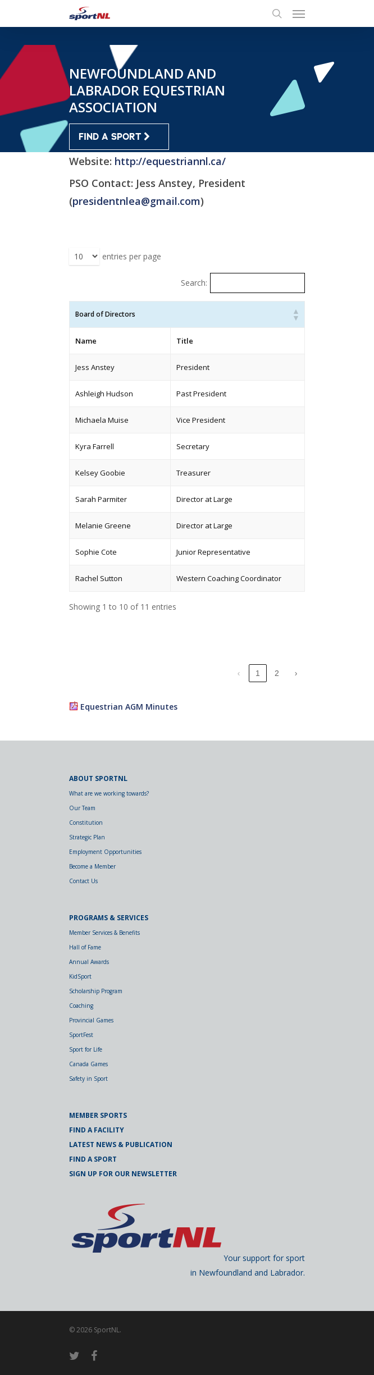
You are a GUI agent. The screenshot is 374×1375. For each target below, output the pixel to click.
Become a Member (92, 866)
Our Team (82, 808)
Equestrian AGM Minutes (128, 706)
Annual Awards (89, 962)
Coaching (81, 1005)
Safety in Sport (88, 1078)
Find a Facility (96, 1130)
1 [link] (258, 673)
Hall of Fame (85, 947)
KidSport (80, 976)
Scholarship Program (95, 991)
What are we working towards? (109, 793)
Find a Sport (93, 1159)
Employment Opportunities (105, 852)
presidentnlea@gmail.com (136, 201)
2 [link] (277, 673)
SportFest (81, 1035)
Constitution (86, 822)
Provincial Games (91, 1020)
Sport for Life (85, 1049)
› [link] (296, 673)
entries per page (131, 256)
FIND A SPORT (114, 137)
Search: (194, 282)
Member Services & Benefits (104, 933)
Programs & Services (108, 917)
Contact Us (83, 881)
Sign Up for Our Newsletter (123, 1173)
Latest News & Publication (120, 1144)
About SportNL (98, 778)
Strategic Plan (87, 837)
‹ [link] (239, 673)
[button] (295, 314)
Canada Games (88, 1064)
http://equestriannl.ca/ (170, 161)
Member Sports (98, 1115)
